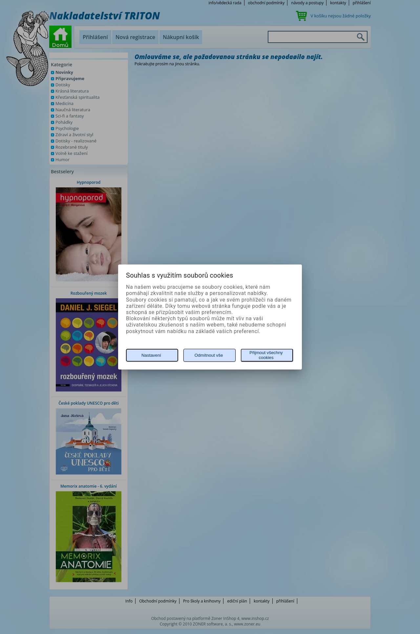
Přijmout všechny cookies (266, 355)
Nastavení (151, 355)
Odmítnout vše (209, 355)
